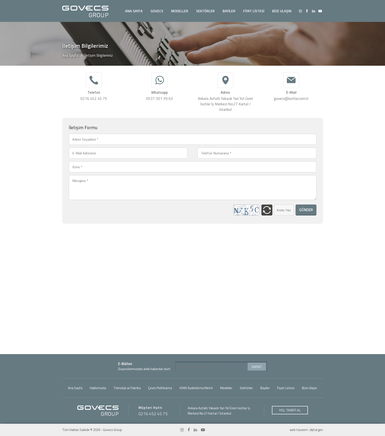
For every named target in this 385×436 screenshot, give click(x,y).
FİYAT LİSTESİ (253, 11)
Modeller (226, 388)
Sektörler (246, 388)
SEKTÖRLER (205, 11)
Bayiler (265, 388)
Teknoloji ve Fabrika (127, 388)
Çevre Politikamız (160, 388)
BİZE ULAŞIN (281, 11)
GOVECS (157, 11)
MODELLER (179, 11)
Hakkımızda (98, 388)
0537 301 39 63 (159, 98)
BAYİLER (229, 11)
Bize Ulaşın (309, 388)
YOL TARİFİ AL (290, 410)
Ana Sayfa (70, 55)
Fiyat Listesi (286, 388)
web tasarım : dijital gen (306, 429)
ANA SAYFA (134, 11)
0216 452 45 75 (93, 98)
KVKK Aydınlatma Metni (196, 388)
